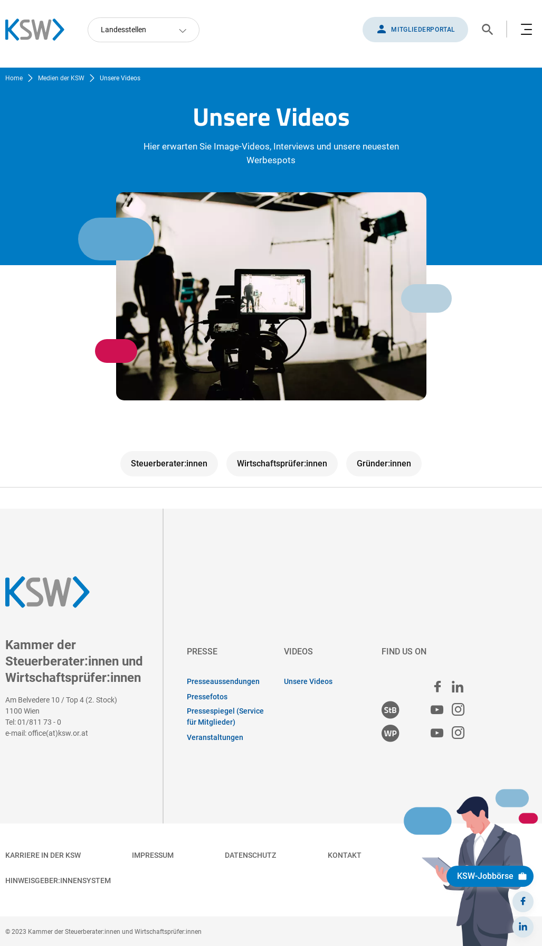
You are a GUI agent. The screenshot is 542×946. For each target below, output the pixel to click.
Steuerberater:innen (169, 463)
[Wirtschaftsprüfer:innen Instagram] (458, 733)
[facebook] (437, 686)
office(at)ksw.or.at (58, 733)
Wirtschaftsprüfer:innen (282, 463)
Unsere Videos (308, 681)
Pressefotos (207, 696)
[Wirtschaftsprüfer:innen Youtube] (437, 733)
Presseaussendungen (223, 681)
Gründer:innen (384, 463)
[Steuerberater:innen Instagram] (458, 710)
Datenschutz (250, 855)
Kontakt (345, 855)
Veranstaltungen (215, 737)
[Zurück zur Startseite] (40, 29)
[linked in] (458, 686)
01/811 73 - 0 (39, 722)
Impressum (153, 855)
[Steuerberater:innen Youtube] (437, 710)
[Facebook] (523, 901)
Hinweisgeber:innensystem (58, 880)
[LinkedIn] (523, 927)
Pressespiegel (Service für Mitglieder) (225, 716)
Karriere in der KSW (43, 855)
